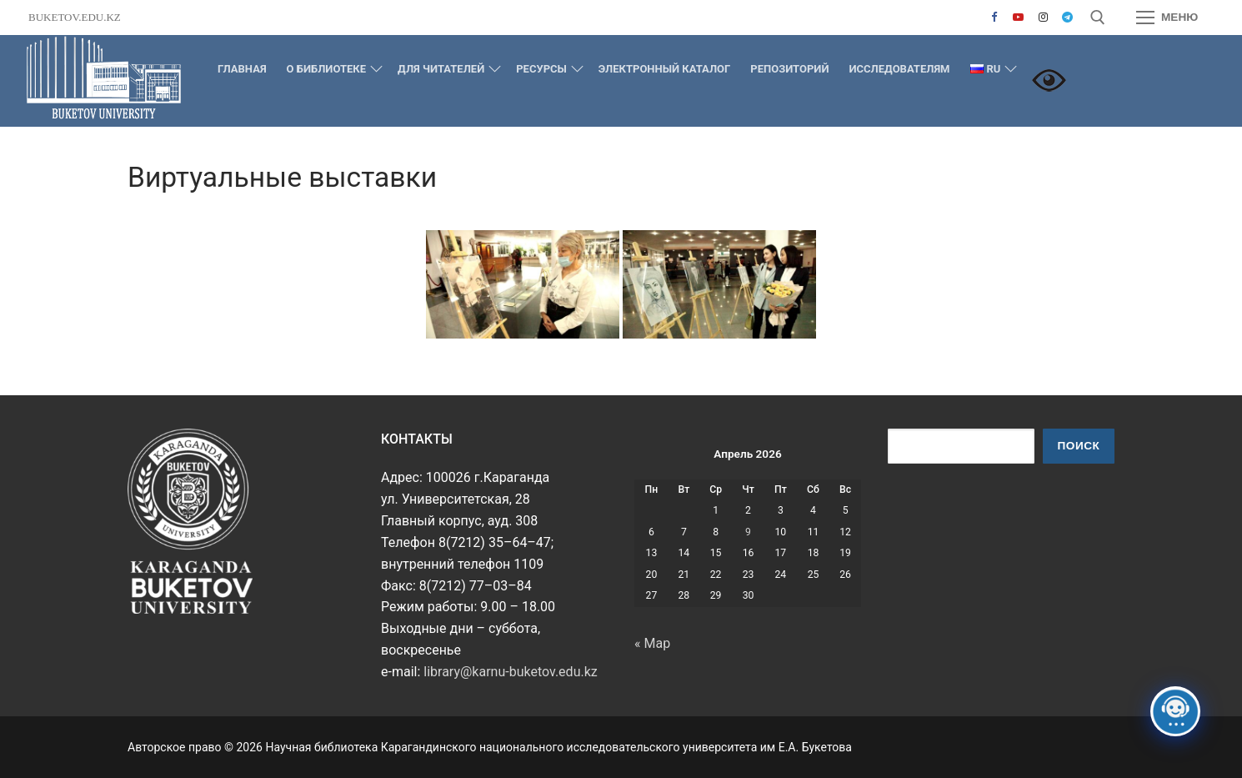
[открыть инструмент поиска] (1097, 17)
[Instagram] (1042, 17)
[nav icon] (1167, 17)
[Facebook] (994, 17)
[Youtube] (1018, 17)
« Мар (652, 643)
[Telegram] (1067, 17)
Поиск (1079, 445)
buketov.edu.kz (74, 17)
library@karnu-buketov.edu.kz (510, 672)
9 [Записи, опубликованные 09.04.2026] (748, 532)
